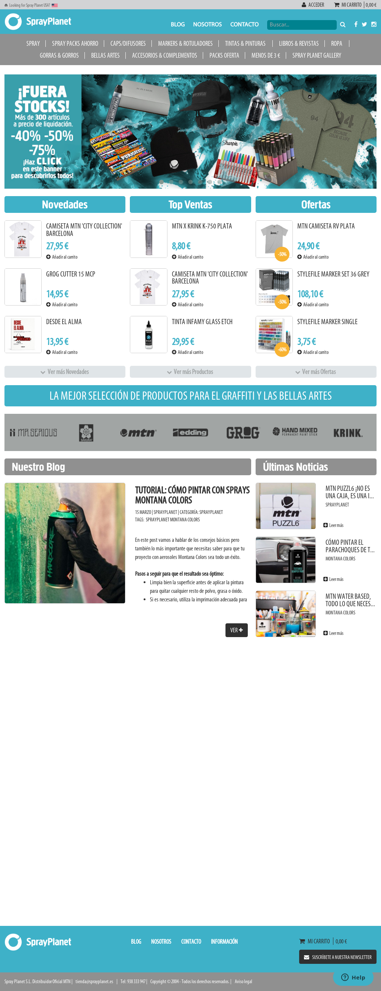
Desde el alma (64, 321)
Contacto (244, 25)
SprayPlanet (211, 512)
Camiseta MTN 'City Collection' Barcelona (84, 230)
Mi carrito (349, 4)
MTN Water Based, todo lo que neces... (350, 600)
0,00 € (370, 4)
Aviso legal (243, 981)
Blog (178, 25)
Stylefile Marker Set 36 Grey (333, 274)
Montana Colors (185, 520)
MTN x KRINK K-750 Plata (202, 226)
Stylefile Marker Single (327, 321)
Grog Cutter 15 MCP (70, 274)
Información (224, 941)
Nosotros (207, 25)
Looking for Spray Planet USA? (31, 5)
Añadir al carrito (61, 257)
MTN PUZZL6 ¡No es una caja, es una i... (350, 492)
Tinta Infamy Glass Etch (202, 321)
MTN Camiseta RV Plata (326, 226)
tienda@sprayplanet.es (94, 981)
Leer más (333, 525)
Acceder (313, 4)
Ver (236, 630)
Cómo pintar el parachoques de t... (350, 546)
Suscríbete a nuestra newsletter (338, 957)
